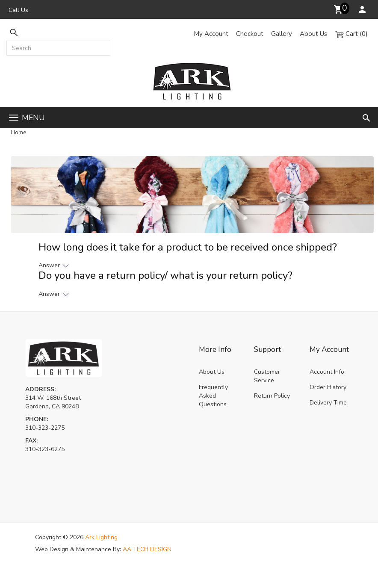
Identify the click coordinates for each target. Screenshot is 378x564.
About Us (313, 34)
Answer (54, 265)
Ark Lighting (101, 537)
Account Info (327, 372)
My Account (211, 34)
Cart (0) (351, 34)
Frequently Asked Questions (213, 395)
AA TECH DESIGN (147, 549)
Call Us (18, 10)
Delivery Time (328, 403)
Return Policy (272, 396)
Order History (328, 387)
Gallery (281, 34)
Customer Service (267, 376)
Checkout (249, 34)
